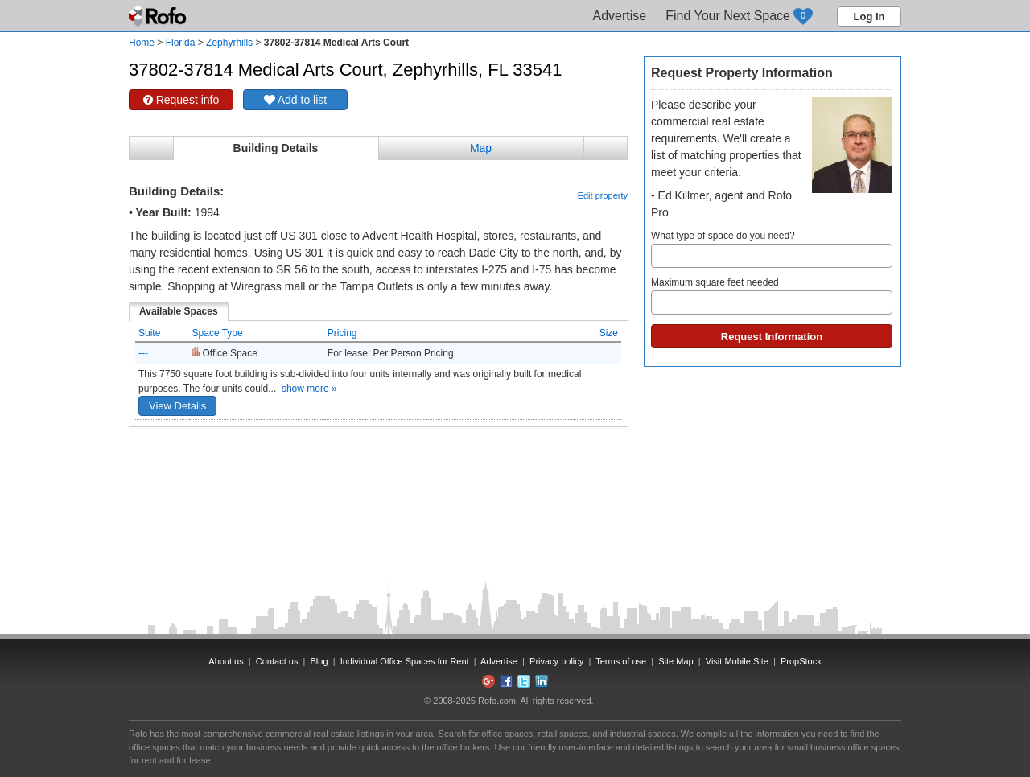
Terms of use (620, 661)
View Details (177, 406)
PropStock (801, 661)
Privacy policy (556, 661)
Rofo (159, 16)
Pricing (342, 333)
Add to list (296, 99)
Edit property (603, 195)
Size (608, 333)
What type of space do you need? (771, 249)
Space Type (217, 333)
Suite (149, 333)
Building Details (276, 148)
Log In (869, 16)
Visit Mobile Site (737, 661)
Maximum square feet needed (771, 295)
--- (143, 353)
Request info (181, 99)
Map (481, 148)
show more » (309, 388)
